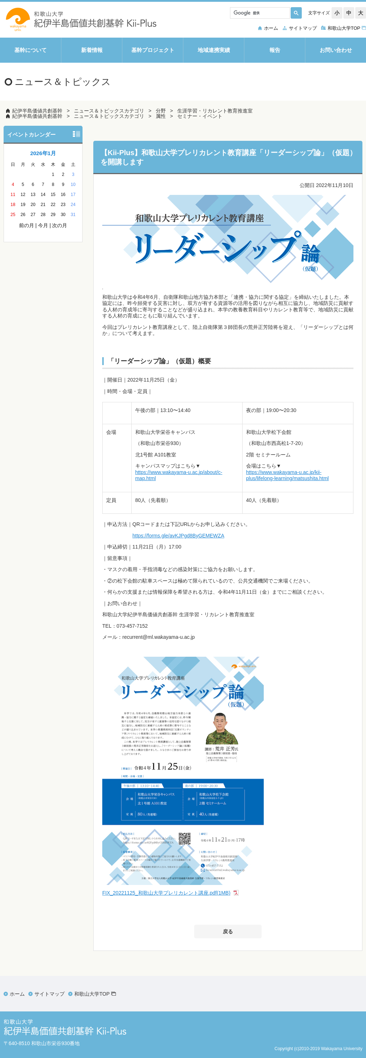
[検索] (259, 13)
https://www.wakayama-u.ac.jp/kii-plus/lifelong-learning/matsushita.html (287, 475)
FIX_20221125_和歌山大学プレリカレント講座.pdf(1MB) (166, 893)
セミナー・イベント (199, 116)
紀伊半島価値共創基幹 (37, 111)
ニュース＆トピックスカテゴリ (109, 111)
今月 (43, 225)
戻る (228, 931)
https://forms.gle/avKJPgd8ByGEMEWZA (178, 535)
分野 (161, 111)
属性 (161, 116)
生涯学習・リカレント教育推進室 (215, 111)
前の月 (26, 225)
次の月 (59, 225)
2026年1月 (43, 153)
